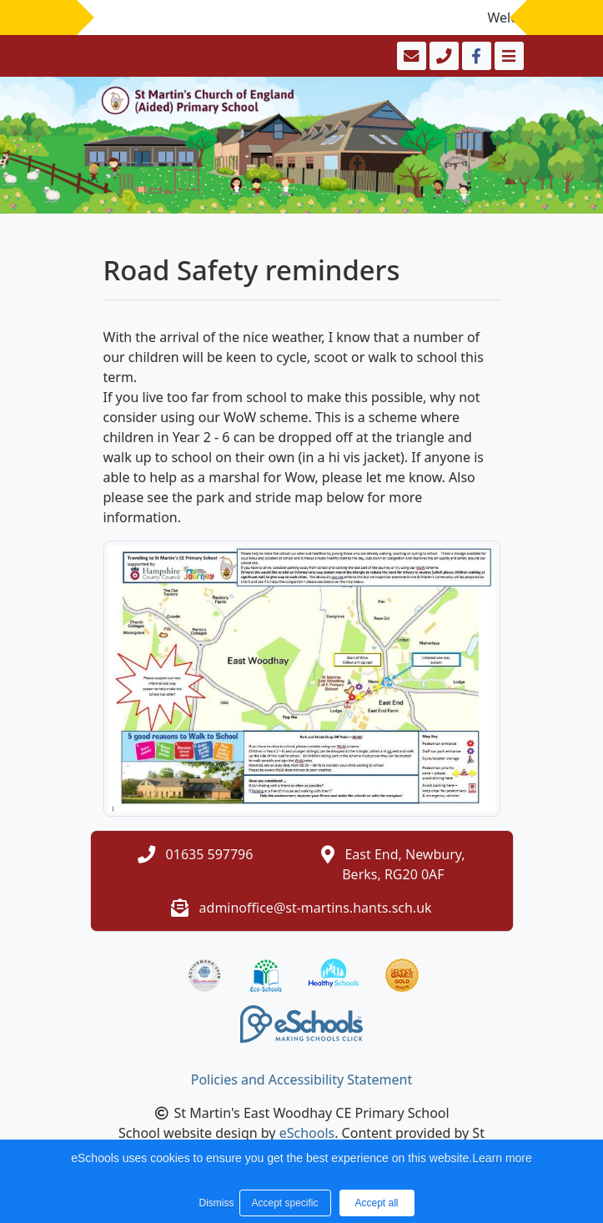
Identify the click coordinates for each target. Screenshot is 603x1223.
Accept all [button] (376, 1203)
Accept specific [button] (284, 1203)
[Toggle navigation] (507, 56)
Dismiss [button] (215, 1203)
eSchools (307, 1133)
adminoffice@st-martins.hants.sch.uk (315, 907)
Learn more (502, 1158)
